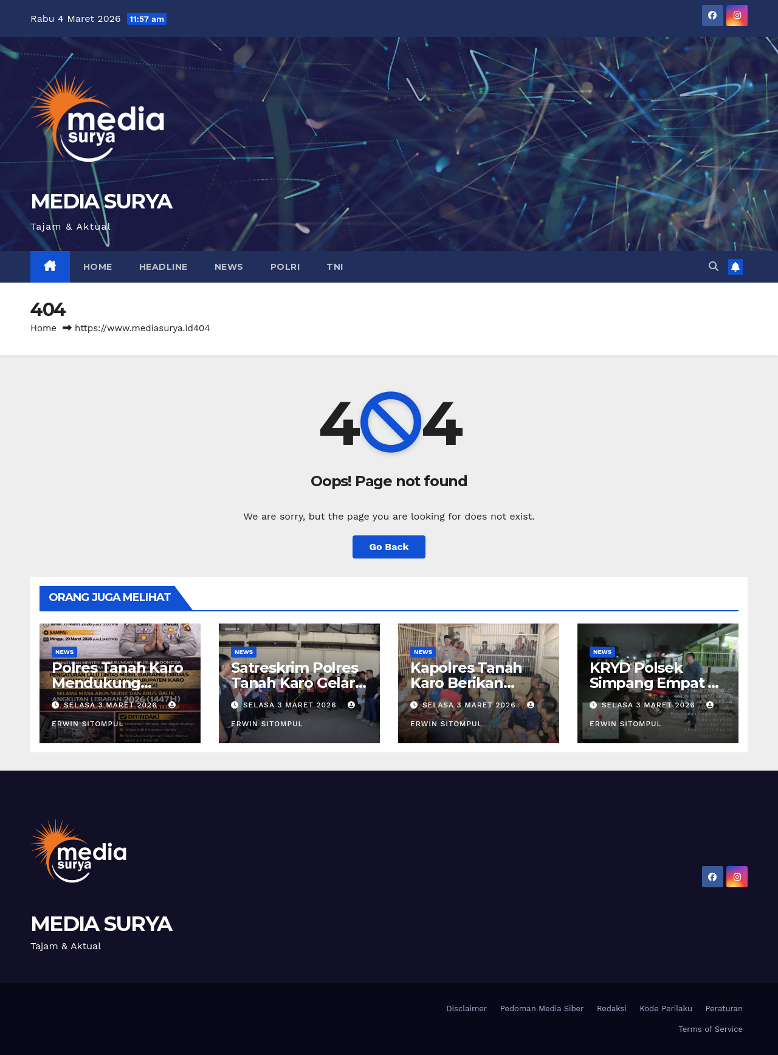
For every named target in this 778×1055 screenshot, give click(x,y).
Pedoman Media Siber (542, 1008)
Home (97, 266)
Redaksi (612, 1008)
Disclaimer (466, 1008)
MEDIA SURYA (100, 201)
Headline (163, 266)
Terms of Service (710, 1029)
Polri (285, 266)
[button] (713, 266)
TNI (334, 266)
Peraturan (724, 1008)
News (229, 266)
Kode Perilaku (665, 1008)
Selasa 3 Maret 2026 (112, 705)
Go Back (389, 546)
